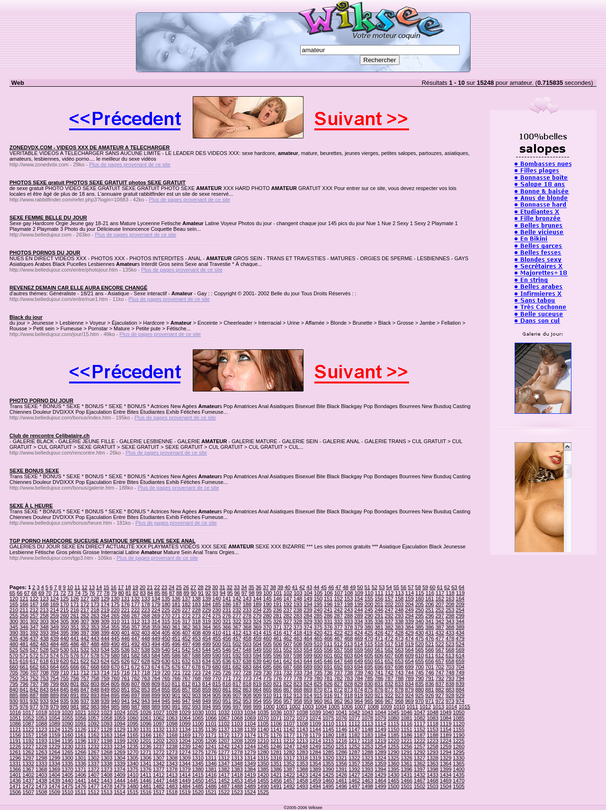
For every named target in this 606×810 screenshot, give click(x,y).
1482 (158, 786)
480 (13, 644)
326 (277, 621)
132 (135, 598)
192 (287, 604)
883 (450, 689)
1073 (302, 718)
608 (399, 655)
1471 (15, 786)
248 (399, 610)
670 (115, 667)
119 (460, 593)
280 (267, 616)
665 (64, 667)
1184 (380, 735)
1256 (406, 746)
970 (419, 701)
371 (277, 627)
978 (44, 707)
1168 (172, 735)
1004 (321, 707)
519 (409, 644)
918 (348, 695)
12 (84, 587)
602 (338, 655)
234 (257, 610)
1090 (67, 724)
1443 (106, 780)
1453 (236, 780)
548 (247, 650)
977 (34, 707)
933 (44, 701)
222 (135, 610)
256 (23, 616)
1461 (341, 780)
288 (348, 616)
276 (227, 616)
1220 (393, 741)
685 (267, 667)
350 (64, 627)
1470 (458, 780)
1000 (269, 707)
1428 (367, 775)
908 (247, 695)
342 (440, 621)
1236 (145, 746)
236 (277, 610)
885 (13, 695)
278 (247, 616)
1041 (341, 712)
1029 (184, 712)
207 (440, 604)
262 (84, 616)
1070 (262, 718)
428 (399, 633)
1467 (419, 780)
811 (176, 684)
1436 (15, 780)
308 (94, 621)
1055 (67, 718)
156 (378, 598)
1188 (432, 735)
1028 (172, 712)
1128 (106, 729)
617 (34, 661)
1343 (172, 763)
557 (338, 650)
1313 (236, 758)
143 (247, 598)
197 (338, 604)
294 (409, 616)
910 (267, 695)
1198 (106, 741)
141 (227, 598)
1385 (262, 769)
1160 (67, 735)
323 (247, 621)
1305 (132, 758)
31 (222, 587)
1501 (406, 786)
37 (265, 587)
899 (156, 695)
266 (125, 616)
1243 (236, 746)
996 (227, 707)
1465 (393, 780)
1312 (224, 758)
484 (54, 644)
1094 (119, 724)
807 (135, 684)
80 (121, 593)
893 (94, 695)
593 (247, 655)
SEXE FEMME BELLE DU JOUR (48, 217)
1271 (145, 752)
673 (145, 667)
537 (135, 650)
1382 (224, 769)
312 (135, 621)
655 (419, 661)
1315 (262, 758)
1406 (80, 775)
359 (156, 627)
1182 (354, 735)
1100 (198, 724)
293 (399, 616)
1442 (93, 780)
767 (186, 678)
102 (288, 593)
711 (75, 672)
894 (105, 695)
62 (447, 587)
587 (186, 655)
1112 (354, 724)
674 (156, 667)
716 (125, 672)
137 (186, 598)
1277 (224, 752)
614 (460, 655)
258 (44, 616)
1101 (210, 724)
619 (54, 661)
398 (94, 633)
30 (215, 587)
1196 (80, 741)
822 (287, 684)
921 (378, 695)
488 (94, 644)
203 (399, 604)
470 (369, 638)
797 (34, 684)
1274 (184, 752)
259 (54, 616)
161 (429, 598)
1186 (406, 735)
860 (216, 689)
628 (145, 661)
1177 (288, 735)
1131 (145, 729)
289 (358, 616)
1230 (67, 746)
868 (298, 689)
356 (125, 627)
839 (460, 684)
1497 (354, 786)
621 (75, 661)
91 (201, 593)
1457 (288, 780)
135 (165, 598)
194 (307, 604)
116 (430, 593)
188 (247, 604)
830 (369, 684)
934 (54, 701)
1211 (276, 741)
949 (206, 701)
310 (115, 621)
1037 (288, 712)
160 (419, 598)
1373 (106, 769)
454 (206, 638)
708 (44, 672)
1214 (315, 741)
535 (115, 650)
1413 (172, 775)
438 (44, 638)
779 (307, 678)
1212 (288, 741)
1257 (419, 746)
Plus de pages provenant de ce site (129, 164)
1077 (354, 718)
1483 (172, 786)
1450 (198, 780)
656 (429, 661)
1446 (145, 780)
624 (105, 661)
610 (419, 655)
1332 (28, 763)
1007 (359, 707)
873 (348, 689)
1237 (158, 746)
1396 (406, 769)
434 (460, 633)
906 (227, 695)
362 (186, 627)
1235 (132, 746)
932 (34, 701)
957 (287, 701)
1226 (15, 746)
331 (328, 621)
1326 (406, 758)
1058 (106, 718)
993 (196, 707)
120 (13, 598)
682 (236, 667)
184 (206, 604)
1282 (288, 752)
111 (379, 593)
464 (307, 638)
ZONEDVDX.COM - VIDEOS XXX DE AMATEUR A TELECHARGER (89, 147)
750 (13, 678)
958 (298, 701)
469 (358, 638)
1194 (54, 741)
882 (440, 689)
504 (257, 644)
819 (257, 684)
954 (257, 701)
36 (258, 587)
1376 (145, 769)
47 (338, 587)
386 (429, 627)
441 (75, 638)
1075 (328, 718)
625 (115, 661)
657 (440, 661)
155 (369, 598)
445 (115, 638)
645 (318, 661)
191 (277, 604)
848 (94, 689)
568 (450, 650)
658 (450, 661)
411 (227, 633)
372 (287, 627)
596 (277, 655)
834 (409, 684)
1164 (119, 735)
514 (358, 644)
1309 (184, 758)
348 (44, 627)
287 (338, 616)
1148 (367, 729)
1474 (54, 786)
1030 (198, 712)
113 (399, 593)
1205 (198, 741)
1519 (184, 792)
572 (34, 655)
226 (176, 610)
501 (227, 644)
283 (298, 616)
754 (54, 678)
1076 (341, 718)
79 (113, 593)
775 (267, 678)
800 (64, 684)
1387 (288, 769)
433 (450, 633)
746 (429, 672)
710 (64, 672)
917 (338, 695)
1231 (80, 746)
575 (64, 655)
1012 (425, 707)
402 (135, 633)
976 (23, 707)
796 (23, 684)
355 (115, 627)
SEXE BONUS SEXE (34, 470)
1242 (224, 746)
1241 (210, 746)
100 (267, 593)
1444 (119, 780)
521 (429, 644)
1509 (54, 792)
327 (287, 621)
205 (419, 604)
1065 (198, 718)
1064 (184, 718)
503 (247, 644)
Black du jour (26, 317)
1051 (15, 718)
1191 (15, 741)
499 (206, 644)
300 (13, 621)
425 (369, 633)
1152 (419, 729)
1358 (367, 763)
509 (307, 644)
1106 (276, 724)
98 (251, 593)
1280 (262, 752)
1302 (93, 758)
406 (176, 633)
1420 (262, 775)
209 (460, 604)
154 (358, 598)
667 (84, 667)
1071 (276, 718)
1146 (341, 729)
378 (348, 627)
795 (13, 684)
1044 (380, 712)
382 (389, 627)
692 (338, 667)
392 (34, 633)
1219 (380, 741)
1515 (132, 792)
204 (409, 604)
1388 (302, 769)
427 (389, 633)
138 (196, 598)
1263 (41, 752)
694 (358, 667)
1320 (328, 758)
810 (165, 684)
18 (128, 587)
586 (176, 655)
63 (454, 587)
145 (267, 598)
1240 (198, 746)
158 (399, 598)
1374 (119, 769)
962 (338, 701)
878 (399, 689)
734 (307, 672)
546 (227, 650)
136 (176, 598)
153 (348, 598)
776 (277, 678)
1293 (432, 752)
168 (44, 604)
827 (338, 684)
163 (450, 598)
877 (389, 689)
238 (298, 610)
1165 (132, 735)
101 (277, 593)
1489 (250, 786)
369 (257, 627)
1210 (262, 741)
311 (125, 621)
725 (216, 672)
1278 (236, 752)
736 (328, 672)
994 (206, 707)
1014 (451, 707)
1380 (198, 769)
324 (257, 621)
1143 (302, 729)
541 (176, 650)
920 (369, 695)
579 (105, 655)
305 (64, 621)
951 (227, 701)
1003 (307, 707)
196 (328, 604)
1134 (184, 729)
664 (54, 667)
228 (196, 610)
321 (227, 621)
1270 (132, 752)
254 (460, 610)
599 (307, 655)
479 (460, 638)
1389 (315, 769)
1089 (54, 724)
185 (216, 604)
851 (125, 689)
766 (176, 678)
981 (75, 707)
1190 (458, 735)
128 (94, 598)
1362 (419, 763)
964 (358, 701)
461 (277, 638)
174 (105, 604)
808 (145, 684)
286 (328, 616)
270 (165, 616)
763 (145, 678)
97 (244, 593)
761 (125, 678)
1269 (119, 752)
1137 (224, 729)
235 (267, 610)
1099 (184, 724)
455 (216, 638)
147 (287, 598)
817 (236, 684)
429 (409, 633)
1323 (367, 758)
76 (92, 593)
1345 (198, 763)
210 (13, 610)
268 (145, 616)
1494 (315, 786)
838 (450, 684)
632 (186, 661)
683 (247, 667)
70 (49, 593)
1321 (341, 758)
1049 (445, 712)
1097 (158, 724)
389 (460, 627)
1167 (158, 735)
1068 (236, 718)
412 (236, 633)
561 (378, 650)
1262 (28, 752)
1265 (67, 752)
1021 (80, 712)
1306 (145, 758)
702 (440, 667)
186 (227, 604)
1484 (184, 786)
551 (277, 650)
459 (257, 638)
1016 (15, 712)
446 (125, 638)
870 (318, 689)
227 (186, 610)
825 (318, 684)
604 (358, 655)
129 (105, 598)
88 (179, 593)
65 (12, 593)
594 (257, 655)
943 (145, 701)
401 (125, 633)
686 (277, 667)
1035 (262, 712)
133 (145, 598)
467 (338, 638)
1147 (354, 729)
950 (216, 701)
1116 (406, 724)
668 (94, 667)
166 (23, 604)
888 (44, 695)
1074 (315, 718)
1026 (145, 712)
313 (145, 621)
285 (318, 616)
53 (381, 587)
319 (206, 621)
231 (227, 610)
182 (186, 604)
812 (186, 684)
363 (196, 627)
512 (338, 644)
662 (34, 667)
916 (328, 695)
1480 (132, 786)
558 (348, 650)
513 (348, 644)
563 (399, 650)
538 (145, 650)
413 (247, 633)
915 (318, 695)
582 (135, 655)
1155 (458, 729)
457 (236, 638)
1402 (28, 775)
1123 (41, 729)
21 (149, 587)
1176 (276, 735)
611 (429, 655)
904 (206, 695)
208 (450, 604)
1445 (132, 780)
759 (105, 678)
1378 (172, 769)
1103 (236, 724)
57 (411, 587)
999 (257, 707)
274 (206, 616)
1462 (354, 780)
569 (460, 650)
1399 (445, 769)
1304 (119, 758)
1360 (393, 763)
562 (389, 650)
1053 (41, 718)
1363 (432, 763)
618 (44, 661)
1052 (28, 718)
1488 (236, 786)
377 (338, 627)
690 (318, 667)
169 (54, 604)
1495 (328, 786)
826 (328, 684)
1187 (419, 735)
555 (318, 650)
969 (409, 701)
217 (84, 610)
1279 (250, 752)
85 (157, 593)
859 (206, 689)
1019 (54, 712)
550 (267, 650)
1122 (28, 729)
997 (236, 707)
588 (196, 655)
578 (94, 655)
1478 (106, 786)
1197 (93, 741)
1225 (458, 741)
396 (75, 633)
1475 (67, 786)
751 (23, 678)
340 (419, 621)
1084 (445, 718)
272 (186, 616)
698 (399, 667)
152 (338, 598)
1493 (302, 786)
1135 (198, 729)
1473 (41, 786)
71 (56, 593)
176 (125, 604)
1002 (295, 707)
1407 (93, 775)
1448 (172, 780)
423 (348, 633)
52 (374, 587)
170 (64, 604)
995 (216, 707)
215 (64, 610)
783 (348, 678)
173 (94, 604)
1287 (354, 752)
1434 (445, 775)
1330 (458, 758)
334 (358, 621)
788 (399, 678)
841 (23, 689)
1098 (172, 724)
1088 (41, 724)
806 (125, 684)
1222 (419, 741)
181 (176, 604)
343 (450, 621)
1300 (67, 758)
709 (54, 672)
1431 (406, 775)
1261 (15, 752)
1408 (106, 775)
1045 (393, 712)
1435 (458, 775)
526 (23, 650)
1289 (380, 752)
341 (429, 621)
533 (94, 650)
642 (287, 661)
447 (135, 638)
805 (115, 684)
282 (287, 616)
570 (13, 655)
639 (257, 661)
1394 (380, 769)
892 (84, 695)
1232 (93, 746)
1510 (67, 792)
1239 (184, 746)
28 (200, 587)
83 (143, 593)
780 (318, 678)
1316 (276, 758)
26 (186, 587)
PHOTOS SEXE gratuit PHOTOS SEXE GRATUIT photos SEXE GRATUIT (97, 182)
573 (44, 655)
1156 (15, 735)
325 (267, 621)
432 (440, 633)
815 (216, 684)
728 (247, 672)
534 (105, 650)
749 (460, 672)
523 (450, 644)
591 (227, 655)
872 (338, 689)
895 (115, 695)
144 (257, 598)
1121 (15, 729)
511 (328, 644)
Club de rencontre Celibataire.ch (49, 435)
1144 (315, 729)
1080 (393, 718)
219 (105, 610)
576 (75, 655)
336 (378, 621)
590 (216, 655)
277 (236, 616)
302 (34, 621)
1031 (210, 712)
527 (34, 650)
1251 (341, 746)
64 (461, 587)
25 (179, 587)
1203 (172, 741)
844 (54, 689)
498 (196, 644)
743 (399, 672)
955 (267, 701)
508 (298, 644)
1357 (354, 763)
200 (369, 604)
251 (429, 610)
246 (378, 610)
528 (44, 650)
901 (176, 695)
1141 (276, 729)
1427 (354, 775)
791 (429, 678)
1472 (28, 786)
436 (23, 638)
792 (440, 678)
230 (216, 610)
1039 (315, 712)
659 (460, 661)
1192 (28, 741)
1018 (41, 712)
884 (460, 689)
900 (165, 695)
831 (378, 684)
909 (257, 695)
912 (287, 695)
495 (165, 644)
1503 (432, 786)
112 (389, 593)
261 (75, 616)
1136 (210, 729)
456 (227, 638)
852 (135, 689)
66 (19, 593)
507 (287, 644)
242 (338, 610)
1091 (80, 724)
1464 (380, 780)
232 (236, 610)
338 (399, 621)
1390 (328, 769)
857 (186, 689)
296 (429, 616)
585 (165, 655)
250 (419, 610)
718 (145, 672)
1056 (80, 718)
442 (84, 638)
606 (378, 655)
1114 (380, 724)
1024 (119, 712)
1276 (210, 752)
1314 (250, 758)
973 (450, 701)
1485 (198, 786)
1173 (236, 735)
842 (34, 689)
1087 (28, 724)
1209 (250, 741)
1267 (93, 752)
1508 (41, 792)
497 (186, 644)
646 (328, 661)
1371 (80, 769)
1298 (41, 758)
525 (13, 650)
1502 (419, 786)
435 (13, 638)
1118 (432, 724)
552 (287, 650)
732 (287, 672)
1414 (184, 775)
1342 (158, 763)
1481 (145, 786)
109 (359, 593)
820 (267, 684)
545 (216, 650)
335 (369, 621)
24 (171, 587)
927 (440, 695)
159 (409, 598)
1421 (276, 775)
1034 (250, 712)
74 (77, 593)
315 (165, 621)
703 (450, 667)
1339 (119, 763)
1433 (432, 775)
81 (128, 593)
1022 (93, 712)
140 (216, 598)
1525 (262, 792)
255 (13, 616)
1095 (132, 724)
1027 (158, 712)
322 (236, 621)
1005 (333, 707)
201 (378, 604)
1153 (432, 729)
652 (389, 661)
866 (277, 689)
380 (369, 627)
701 (429, 667)
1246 (276, 746)
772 (236, 678)
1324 (380, 758)
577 (84, 655)
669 (105, 667)
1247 (288, 746)
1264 (54, 752)
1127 (93, 729)
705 (13, 672)
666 (75, 667)
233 (247, 610)
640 (267, 661)
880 (419, 689)
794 (460, 678)
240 (318, 610)
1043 (367, 712)
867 (287, 689)
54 (389, 587)
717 (135, 672)
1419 (250, 775)
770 (216, 678)
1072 (288, 718)
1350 (262, 763)
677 (186, 667)
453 (196, 638)
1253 (367, 746)
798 (44, 684)
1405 (67, 775)
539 (156, 650)
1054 (54, 718)
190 (267, 604)
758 (94, 678)
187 (236, 604)
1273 (172, 752)
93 (215, 593)
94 (222, 593)
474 (409, 638)
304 (54, 621)
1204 (184, 741)
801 (75, 684)
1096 (145, 724)
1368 (41, 769)
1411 (145, 775)
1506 (15, 792)
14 (99, 587)
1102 (224, 724)
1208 (236, 741)
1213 (302, 741)
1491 (276, 786)
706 (23, 672)
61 (440, 587)
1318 (302, 758)
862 (236, 689)
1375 (132, 769)
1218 (367, 741)
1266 (80, 752)
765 (165, 678)
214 (54, 610)
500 (216, 644)
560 (369, 650)
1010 (399, 707)
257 (34, 616)
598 (298, 655)
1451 (210, 780)
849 (105, 689)
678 (196, 667)
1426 (341, 775)
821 (277, 684)
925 (419, 695)
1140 (262, 729)
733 (298, 672)
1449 (184, 780)
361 (176, 627)
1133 (172, 729)
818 (247, 684)
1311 (210, 758)
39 (280, 587)
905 (216, 695)
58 (418, 587)
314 (156, 621)
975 (13, 707)
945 (165, 701)
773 (247, 678)
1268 (106, 752)
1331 (15, 763)
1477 (93, 786)
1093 (106, 724)
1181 (341, 735)
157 (389, 598)
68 (34, 593)
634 (206, 661)
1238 (172, 746)
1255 (393, 746)
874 (358, 689)
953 (247, 701)
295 (419, 616)
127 (84, 598)
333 (348, 621)
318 (196, 621)
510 (318, 644)
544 (206, 650)
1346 (210, 763)
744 (409, 672)
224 (156, 610)
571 (23, 655)
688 (298, 667)
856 (176, 689)
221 (125, 610)
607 (389, 655)
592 (236, 655)
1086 (15, 724)
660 (13, 667)
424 (358, 633)
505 (267, 644)
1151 (406, 729)
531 (75, 650)
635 (216, 661)
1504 (445, 786)
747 (440, 672)
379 (358, 627)
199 (358, 604)
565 (419, 650)
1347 (224, 763)
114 (409, 593)
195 (318, 604)
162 (440, 598)
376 (328, 627)
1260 (458, 746)
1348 (236, 763)
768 (196, 678)
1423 (302, 775)
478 (450, 638)
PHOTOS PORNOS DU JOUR (44, 252)
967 (389, 701)
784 (358, 678)
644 (307, 661)
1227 (28, 746)
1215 (328, 741)
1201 (145, 741)
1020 (67, 712)
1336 (80, 763)
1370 (67, 769)
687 (287, 667)
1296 (15, 758)
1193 (41, 741)
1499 (380, 786)
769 (206, 678)
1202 (158, 741)
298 (450, 616)
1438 (41, 780)
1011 (412, 707)
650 (369, 661)
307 (84, 621)
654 (409, 661)
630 (165, 661)
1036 (276, 712)
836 (429, 684)
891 (75, 695)
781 (328, 678)
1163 (106, 735)
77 (99, 593)
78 (106, 593)
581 (125, 655)
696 (378, 667)
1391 (341, 769)
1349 (250, 763)
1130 (132, 729)
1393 (367, 769)
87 (172, 593)
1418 (236, 775)
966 (378, 701)
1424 (315, 775)
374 (307, 627)
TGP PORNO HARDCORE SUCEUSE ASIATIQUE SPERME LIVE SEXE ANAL (102, 541)
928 (450, 695)
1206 (210, 741)
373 (298, 627)
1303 (106, 758)
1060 (132, 718)
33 (237, 587)
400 (115, 633)
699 (409, 667)
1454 (250, 780)
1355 (328, 763)
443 (94, 638)
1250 (328, 746)
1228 (41, 746)
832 (389, 684)
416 (277, 633)
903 (196, 695)
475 (419, 638)
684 (257, 667)
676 (176, 667)
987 (135, 707)
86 (165, 593)
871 (328, 689)
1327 (419, 758)
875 (369, 689)
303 (44, 621)
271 (176, 616)
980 (64, 707)
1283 (302, 752)
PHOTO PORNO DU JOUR (41, 400)
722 (186, 672)
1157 (28, 735)
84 (150, 593)
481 (23, 644)
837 (440, 684)
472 (389, 638)
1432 (419, 775)
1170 (198, 735)
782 (338, 678)
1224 (445, 741)
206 (429, 604)
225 (165, 610)
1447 (158, 780)
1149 (380, 729)
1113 (367, 724)
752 (34, 678)
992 (186, 707)
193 (298, 604)
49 (353, 587)
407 (186, 633)
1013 (438, 707)
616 (23, 661)
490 (115, 644)
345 (13, 627)
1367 (28, 769)
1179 (315, 735)
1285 (328, 752)
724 (206, 672)
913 (298, 695)
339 (409, 621)
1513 (106, 792)
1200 (132, 741)
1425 (328, 775)
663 (44, 667)
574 (54, 655)
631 (176, 661)
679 (206, 667)
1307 (158, 758)
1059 (119, 718)
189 (257, 604)
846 (75, 689)
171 (75, 604)
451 (176, 638)
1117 (419, 724)
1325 (393, 758)
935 (64, 701)
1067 (224, 718)
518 (399, 644)
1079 (380, 718)
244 (358, 610)
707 (34, 672)
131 (125, 598)
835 (419, 684)
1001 (281, 707)
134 (156, 598)
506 (277, 644)
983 (94, 707)
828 (348, 684)
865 (267, 689)
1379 (184, 769)
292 (389, 616)
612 (440, 655)
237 (287, 610)
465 (318, 638)
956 (277, 701)
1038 (302, 712)
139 (206, 598)
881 (429, 689)
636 (227, 661)
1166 (145, 735)
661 (23, 667)
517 (389, 644)
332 (338, 621)
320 (216, 621)
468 (348, 638)
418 (298, 633)
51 (367, 587)
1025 (132, 712)
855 (165, 689)
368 (247, 627)
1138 (236, 729)
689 (307, 667)
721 (176, 672)
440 (64, 638)
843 (44, 689)
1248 (302, 746)
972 (440, 701)
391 (23, 633)
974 (460, 701)
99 (259, 593)
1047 (419, 712)
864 (257, 689)
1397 (419, 769)
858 (196, 689)
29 (208, 587)
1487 (224, 786)
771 (227, 678)
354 (105, 627)
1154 (445, 729)
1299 (54, 758)
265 (115, 616)
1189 (445, 735)
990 (165, 707)
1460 (328, 780)
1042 (354, 712)
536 (125, 650)
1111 (341, 724)
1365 (458, 763)
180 (165, 604)
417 (287, 633)
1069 (250, 718)
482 (34, 644)
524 (460, 644)
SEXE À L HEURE (31, 506)
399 (105, 633)
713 (94, 672)
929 (460, 695)
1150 (393, 729)
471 (378, 638)
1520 (198, 792)
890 (64, 695)
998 (247, 707)
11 (77, 587)
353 (94, 627)
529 (54, 650)
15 (106, 587)
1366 (15, 769)
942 (135, 701)
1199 (119, 741)
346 (23, 627)
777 (287, 678)
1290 (393, 752)
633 (196, 661)
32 (229, 587)
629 (156, 661)
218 (94, 610)
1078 (367, 718)
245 (369, 610)
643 (298, 661)
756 (75, 678)
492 (135, 644)
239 (307, 610)
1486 (210, 786)
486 (75, 644)
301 (23, 621)
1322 (354, 758)
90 (193, 593)
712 (84, 672)
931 (23, 701)
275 (216, 616)
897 (135, 695)
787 (389, 678)
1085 (458, 718)
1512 (93, 792)
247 (389, 610)
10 (70, 587)
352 (84, 627)
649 (358, 661)
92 (208, 593)
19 (135, 587)
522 (440, 644)
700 (419, 667)
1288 (367, 752)
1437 (28, 780)
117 (440, 593)
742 (389, 672)
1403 (41, 775)
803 (94, 684)
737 (338, 672)
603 (348, 655)
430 (419, 633)
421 (328, 633)
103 (298, 593)
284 (307, 616)
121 (23, 598)
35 (251, 587)
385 (419, 627)
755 (64, 678)
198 (348, 604)
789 (409, 678)
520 (419, 644)
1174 (250, 735)
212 (34, 610)
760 (115, 678)
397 (84, 633)
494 (156, 644)
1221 (406, 741)
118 (450, 593)
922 (389, 695)
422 (338, 633)
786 (378, 678)
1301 (80, 758)
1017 (28, 712)
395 (64, 633)
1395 (393, 769)
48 (345, 587)
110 (369, 593)
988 (145, 707)
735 (318, 672)
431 (429, 633)
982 (84, 707)
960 (318, 701)
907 (236, 695)
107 (338, 593)
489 (105, 644)
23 (164, 587)
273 (196, 616)
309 (105, 621)
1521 (210, 792)
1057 (93, 718)
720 (165, 672)
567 (440, 650)
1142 (288, 729)
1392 (354, 769)
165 (13, 604)
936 (75, 701)
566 (429, 650)
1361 (406, 763)
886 (23, 695)
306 (75, 621)
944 (156, 701)
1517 (158, 792)
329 (307, 621)
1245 (262, 746)
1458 (302, 780)
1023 (106, 712)
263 (94, 616)
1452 (224, 780)
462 (287, 638)
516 (378, 644)
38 (273, 587)
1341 (145, 763)
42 (302, 587)
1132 (158, 729)
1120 (458, 724)
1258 (432, 746)
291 (378, 616)
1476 (80, 786)
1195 (67, 741)
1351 (276, 763)
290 (369, 616)
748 (450, 672)
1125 (67, 729)
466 (328, 638)
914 (307, 695)
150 (318, 598)
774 (257, 678)
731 (277, 672)
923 (399, 695)
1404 (54, 775)
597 (287, 655)
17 (121, 587)
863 (247, 689)
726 (227, 672)
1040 (328, 712)
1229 (54, 746)
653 (399, 661)
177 (135, 604)
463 (298, 638)
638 (247, 661)
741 (378, 672)
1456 (276, 780)
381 (378, 627)
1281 (276, 752)
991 (176, 707)
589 (206, 655)
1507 (28, 792)
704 (460, 667)
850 (115, 689)
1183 (367, 735)
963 (348, 701)
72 (63, 593)
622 (84, 661)
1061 (145, 718)
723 (196, 672)
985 (115, 707)
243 (348, 610)
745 (419, 672)
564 (409, 650)
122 (34, 598)
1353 (302, 763)
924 (409, 695)
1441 (80, 780)
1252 (354, 746)
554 (307, 650)
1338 (106, 763)
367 (236, 627)
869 (307, 689)
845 (64, 689)
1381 (210, 769)
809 (156, 684)
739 (358, 672)
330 (318, 621)
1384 (250, 769)
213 (44, 610)
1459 (315, 780)
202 (389, 604)
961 (328, 701)
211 (23, 610)
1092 (93, 724)
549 (257, 650)
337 (389, 621)
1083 (432, 718)
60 (432, 587)
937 (84, 701)
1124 (54, 729)
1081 (406, 718)
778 (298, 678)
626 (125, 661)
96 (237, 593)
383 (399, 627)
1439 (54, 780)
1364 (445, 763)
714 (105, 672)
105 (318, 593)
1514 (119, 792)
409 (206, 633)
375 (318, 627)
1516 (145, 792)
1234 (119, 746)
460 (267, 638)
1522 (224, 792)
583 (145, 655)
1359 (380, 763)
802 (84, 684)
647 (338, 661)
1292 (419, 752)
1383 (236, 769)
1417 (224, 775)
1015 (464, 707)
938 (94, 701)
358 (145, 627)
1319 (315, 758)
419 (307, 633)
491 (125, 644)
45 (324, 587)
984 (105, 707)
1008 (373, 707)
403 (145, 633)
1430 (393, 775)
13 (92, 587)
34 (244, 587)
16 (113, 587)
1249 (315, 746)
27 (193, 587)
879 (409, 689)
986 (125, 707)
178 (145, 604)
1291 (406, 752)
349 (54, 627)
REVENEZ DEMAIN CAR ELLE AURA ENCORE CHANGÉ (78, 288)
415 (267, 633)
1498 (367, 786)
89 (186, 593)
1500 (393, 786)
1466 (406, 780)
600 (318, 655)
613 (450, 655)
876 (378, 689)
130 (115, 598)
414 (257, 633)
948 (196, 701)
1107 (288, 724)
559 (358, 650)
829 (358, 684)
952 (236, 701)
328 (298, 621)
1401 (15, 775)
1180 (328, 735)
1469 (445, 780)
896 (125, 695)
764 (156, 678)
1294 (445, 752)
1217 (354, 741)
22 (157, 587)
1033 (236, 712)
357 (135, 627)
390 (13, 633)
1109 (315, 724)
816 (227, 684)
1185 (393, 735)
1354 (315, 763)
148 (298, 598)
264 (105, 616)
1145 (328, 729)
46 (331, 587)
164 (460, 598)
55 (396, 587)
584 (156, 655)
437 (34, 638)
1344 (184, 763)
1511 (80, 792)
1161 (80, 735)
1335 (67, 763)
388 (450, 627)
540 (165, 650)
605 (369, 655)
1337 (93, 763)
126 (75, 598)
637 (236, 661)
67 (27, 593)
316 (176, 621)
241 (328, 610)
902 (186, 695)
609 (409, 655)
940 (115, 701)
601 (328, 655)
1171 (210, 735)
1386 (276, 769)
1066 (210, 718)
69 (41, 593)
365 (216, 627)
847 (84, 689)
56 (403, 587)
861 (227, 689)
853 (145, 689)
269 (156, 616)
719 (156, 672)
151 (328, 598)
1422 (288, 775)
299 (460, 616)
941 (125, 701)
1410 (132, 775)
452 (186, 638)
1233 (106, 746)
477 (440, 638)
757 (84, 678)
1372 (93, 769)
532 (84, 650)
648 (348, 661)
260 (64, 616)
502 (236, 644)
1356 (341, 763)
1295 (458, 752)
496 (176, 644)
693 (348, 667)
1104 (250, 724)
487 (84, 644)
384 (409, 627)
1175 (262, 735)
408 (196, 633)
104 (308, 593)
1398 (432, 769)
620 (64, 661)
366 (227, 627)
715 (115, 672)
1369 (54, 769)
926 (429, 695)
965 (369, 701)
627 (135, 661)
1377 (158, 769)
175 (115, 604)
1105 (262, 724)
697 (389, 667)
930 (13, 701)
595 (267, 655)
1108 (302, 724)
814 (206, 684)
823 (298, 684)
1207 (224, 741)
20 (142, 587)
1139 (250, 729)
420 (318, 633)
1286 (341, 752)
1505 (458, 786)
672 (135, 667)
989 (156, 707)
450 (165, 638)
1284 (315, 752)
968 (399, 701)
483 (44, 644)
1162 (93, 735)
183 (196, 604)
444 (105, 638)
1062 (158, 718)
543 (196, 650)
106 (328, 593)
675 (165, 667)
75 (85, 593)
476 (429, 638)
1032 (224, 712)
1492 (288, 786)
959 (307, 701)
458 (247, 638)
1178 (302, 735)
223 (145, 610)
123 (44, 598)
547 (236, 650)
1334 (54, 763)
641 (277, 661)
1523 (236, 792)
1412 (158, 775)
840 (13, 689)
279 (257, 616)
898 (145, 695)
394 (54, 633)
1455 (262, 780)
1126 (80, 729)
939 (105, 701)
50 (360, 587)
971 (429, 701)
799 (54, 684)
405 (165, 633)
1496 (341, 786)
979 (54, 707)
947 (186, 701)
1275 (198, 752)
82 (135, 593)
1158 (41, 735)
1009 (386, 707)
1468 (432, 780)
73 (70, 593)
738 (348, 672)
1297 (28, 758)
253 (450, 610)
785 (369, 678)
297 (440, 616)
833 (399, 684)
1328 (432, 758)
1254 (380, 746)
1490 (262, 786)
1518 (172, 792)
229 (206, 610)
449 (156, 638)
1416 (210, 775)
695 (369, 667)
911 (277, 695)
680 (216, 667)
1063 (172, 718)
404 (156, 633)
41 (295, 587)
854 (156, 689)
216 (75, 610)
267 (135, 616)
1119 (445, 724)
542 (186, 650)
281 (277, 616)
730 (267, 672)
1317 (288, 758)
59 (425, 587)
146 (277, 598)
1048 (432, 712)
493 (145, 644)
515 (369, 644)
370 (267, 627)
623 (94, 661)
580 (115, 655)
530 (64, 650)
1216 (341, 741)
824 (307, 684)
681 (227, 667)
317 (186, 621)
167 (34, 604)
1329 (445, 758)
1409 (119, 775)
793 (450, 678)
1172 (224, 735)
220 (115, 610)
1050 (458, 712)
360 (165, 627)
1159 (54, 735)
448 (145, 638)
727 (236, 672)
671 (125, 667)
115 (419, 593)
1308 (172, 758)
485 (64, 644)
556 (328, 650)
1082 (419, 718)
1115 (393, 724)
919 (358, 695)
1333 (41, 763)
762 (135, 678)
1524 (250, 792)
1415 (198, 775)
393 (44, 633)
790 (419, 678)
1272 (158, 752)
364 (206, 627)
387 (440, 627)
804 (105, 684)
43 (309, 587)
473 (399, 638)
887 (34, 695)
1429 (380, 775)
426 (378, 633)
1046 (406, 712)
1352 (288, 763)
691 (328, 667)
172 (84, 604)
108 (348, 593)
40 (287, 587)
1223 (432, 741)
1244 (250, 746)
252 (440, 610)
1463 (367, 780)
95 (229, 593)
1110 (328, 724)
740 (369, 672)
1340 (132, 763)
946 (176, 701)
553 (298, 650)
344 (460, 621)
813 (196, 684)
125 (64, 598)
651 (378, 661)
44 (316, 587)
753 (44, 678)
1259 (445, 746)
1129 (119, 729)
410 (216, 633)
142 (236, 598)
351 (75, 627)
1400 (458, 769)
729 (257, 672)
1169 (184, 735)
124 (54, 598)
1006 (347, 707)
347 (34, 627)
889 (54, 695)
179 (156, 604)
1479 (119, 786)
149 (307, 598)
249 (409, 610)
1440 (67, 780)
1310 (198, 758)
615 (13, 661)
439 (54, 638)
